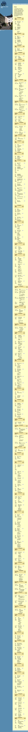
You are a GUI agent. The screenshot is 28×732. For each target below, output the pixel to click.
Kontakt (26, 5)
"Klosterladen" (21, 5)
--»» (22, 21)
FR (2, 30)
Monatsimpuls (15, 5)
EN (3, 30)
